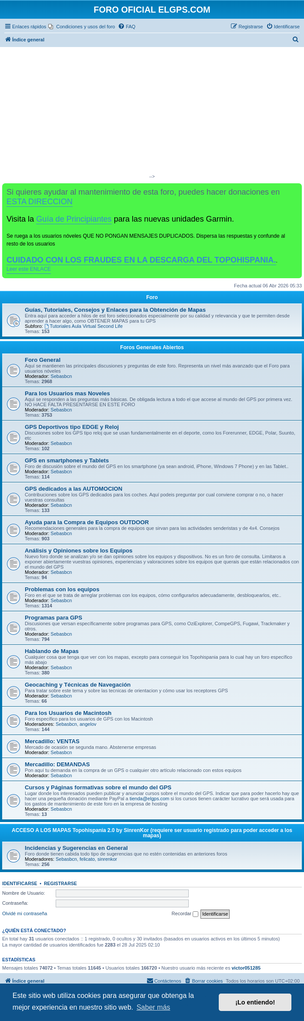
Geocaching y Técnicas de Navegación (77, 684)
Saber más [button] (153, 1007)
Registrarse (60, 883)
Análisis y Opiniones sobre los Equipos (79, 550)
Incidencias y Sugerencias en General (76, 848)
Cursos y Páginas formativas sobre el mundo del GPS (98, 787)
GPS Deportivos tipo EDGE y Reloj (72, 427)
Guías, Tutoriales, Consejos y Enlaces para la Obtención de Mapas (115, 310)
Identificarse (19, 883)
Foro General (42, 360)
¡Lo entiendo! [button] (255, 1002)
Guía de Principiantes (73, 219)
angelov (88, 724)
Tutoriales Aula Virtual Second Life (83, 326)
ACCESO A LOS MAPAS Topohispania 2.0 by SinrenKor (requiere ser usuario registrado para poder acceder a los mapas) (152, 833)
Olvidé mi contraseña (24, 913)
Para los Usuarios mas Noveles (67, 393)
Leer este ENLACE (29, 269)
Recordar (185, 914)
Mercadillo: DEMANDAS (57, 764)
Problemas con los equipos (62, 589)
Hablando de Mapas (52, 651)
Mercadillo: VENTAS (52, 741)
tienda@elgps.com (149, 798)
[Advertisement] (152, 112)
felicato (87, 859)
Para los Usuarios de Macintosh (68, 713)
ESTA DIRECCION (40, 201)
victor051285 (246, 967)
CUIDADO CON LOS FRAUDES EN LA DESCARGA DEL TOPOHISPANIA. (141, 260)
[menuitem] (81, 26)
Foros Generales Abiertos (152, 347)
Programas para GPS (53, 617)
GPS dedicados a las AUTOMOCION (73, 488)
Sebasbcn (61, 376)
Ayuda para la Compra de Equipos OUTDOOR (87, 522)
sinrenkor (107, 859)
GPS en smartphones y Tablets (67, 460)
